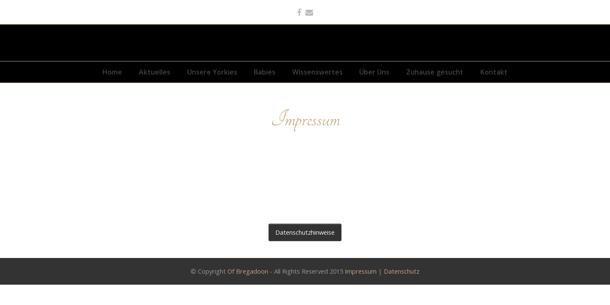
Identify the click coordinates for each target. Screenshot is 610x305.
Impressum (361, 270)
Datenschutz (401, 270)
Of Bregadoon (247, 270)
